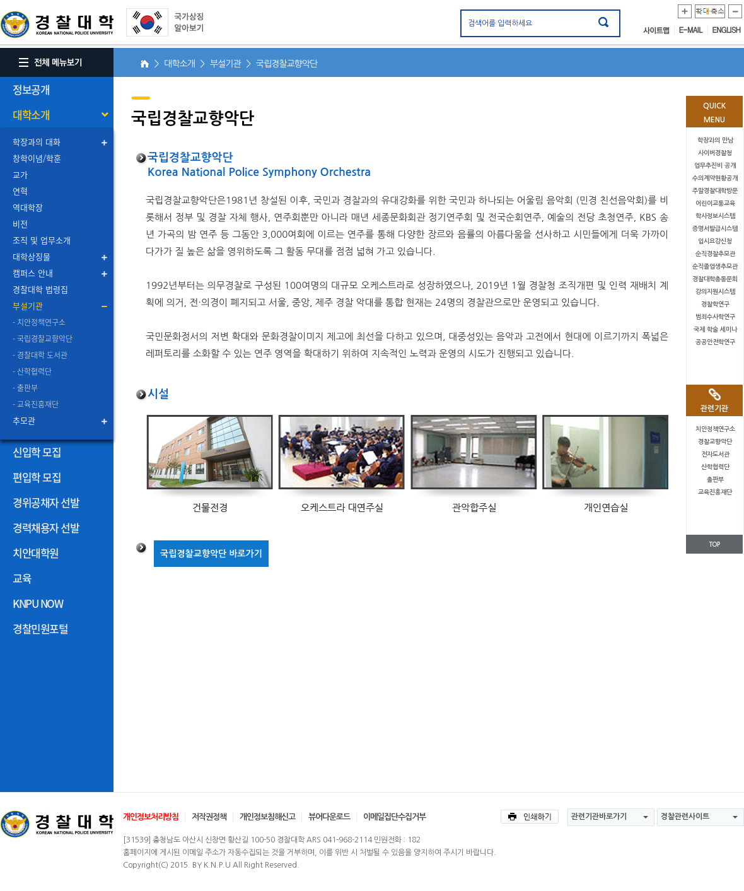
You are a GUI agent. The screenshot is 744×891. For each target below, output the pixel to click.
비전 (20, 224)
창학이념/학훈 (37, 158)
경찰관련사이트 (685, 816)
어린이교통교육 (715, 203)
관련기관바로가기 (599, 816)
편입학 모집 (37, 477)
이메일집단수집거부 (394, 817)
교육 (22, 578)
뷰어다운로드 (329, 817)
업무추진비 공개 (715, 165)
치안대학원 (36, 553)
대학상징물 (31, 256)
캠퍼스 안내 (33, 273)
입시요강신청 (715, 241)
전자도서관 (715, 454)
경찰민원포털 (40, 628)
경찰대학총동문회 (715, 279)
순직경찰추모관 (715, 254)
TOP (714, 544)
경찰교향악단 (715, 442)
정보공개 (31, 89)
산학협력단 (715, 467)
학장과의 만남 (715, 140)
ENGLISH (726, 30)
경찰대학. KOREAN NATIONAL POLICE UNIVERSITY (56, 24)
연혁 (20, 191)
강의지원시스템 (715, 291)
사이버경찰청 (715, 153)
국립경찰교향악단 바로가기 (211, 553)
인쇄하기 (530, 817)
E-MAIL (693, 30)
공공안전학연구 (715, 342)
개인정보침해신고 (267, 817)
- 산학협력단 (32, 371)
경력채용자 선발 (46, 527)
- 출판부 (25, 387)
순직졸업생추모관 (715, 266)
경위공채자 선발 (46, 502)
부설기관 (28, 306)
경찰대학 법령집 (40, 289)
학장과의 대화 (37, 142)
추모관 (24, 420)
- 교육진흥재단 (36, 404)
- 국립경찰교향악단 (43, 338)
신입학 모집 (37, 452)
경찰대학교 (56, 824)
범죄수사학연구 (715, 317)
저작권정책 (209, 817)
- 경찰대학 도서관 (40, 355)
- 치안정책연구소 (39, 322)
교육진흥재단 (715, 492)
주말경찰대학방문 (715, 191)
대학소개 (31, 114)
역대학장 (28, 207)
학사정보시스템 (715, 216)
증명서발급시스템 (715, 228)
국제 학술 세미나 (715, 329)
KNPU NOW (37, 603)
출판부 (715, 479)
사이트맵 (659, 30)
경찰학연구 (715, 304)
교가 (20, 174)
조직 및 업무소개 (42, 240)
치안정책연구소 (715, 429)
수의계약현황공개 (715, 178)
